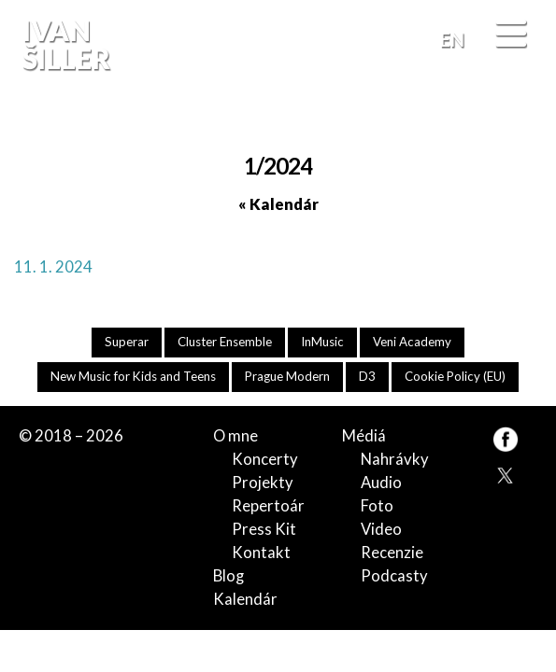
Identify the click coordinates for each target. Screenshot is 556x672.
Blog (228, 576)
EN (452, 39)
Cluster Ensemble (225, 341)
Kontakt (261, 552)
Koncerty (265, 459)
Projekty (262, 482)
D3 (367, 376)
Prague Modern (287, 376)
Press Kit (264, 529)
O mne (235, 436)
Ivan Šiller (64, 45)
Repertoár (268, 506)
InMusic (322, 341)
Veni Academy (412, 341)
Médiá (364, 436)
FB (521, 117)
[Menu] (510, 35)
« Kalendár (278, 204)
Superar (127, 341)
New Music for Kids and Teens (133, 376)
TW (505, 473)
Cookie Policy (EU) (455, 376)
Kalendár (245, 599)
